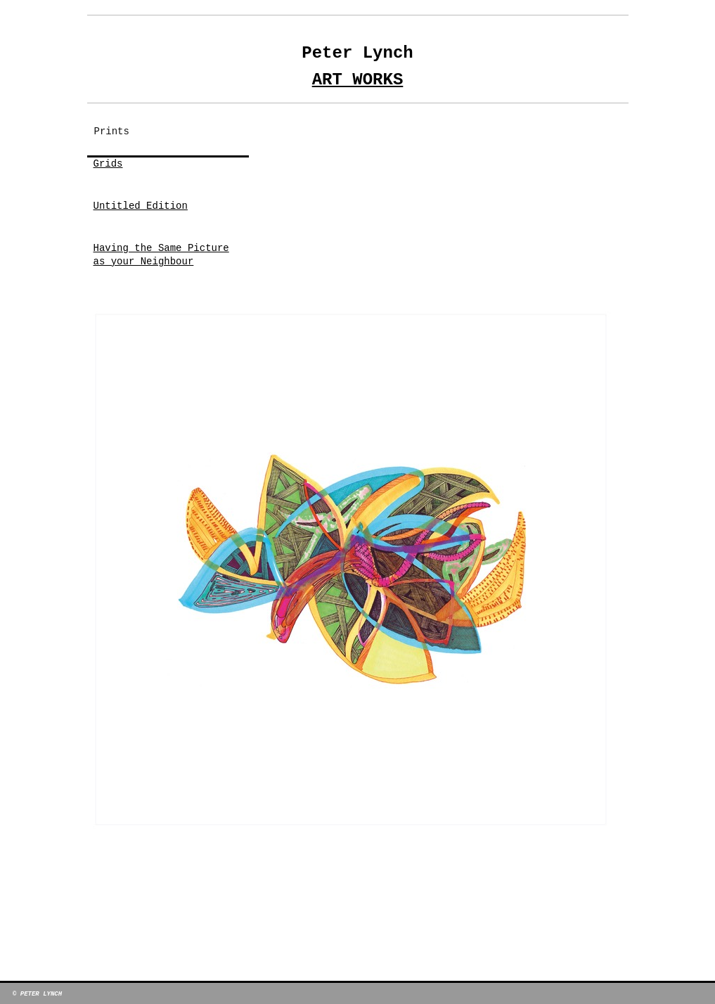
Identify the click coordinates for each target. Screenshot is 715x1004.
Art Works (358, 79)
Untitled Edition (141, 206)
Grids (108, 163)
